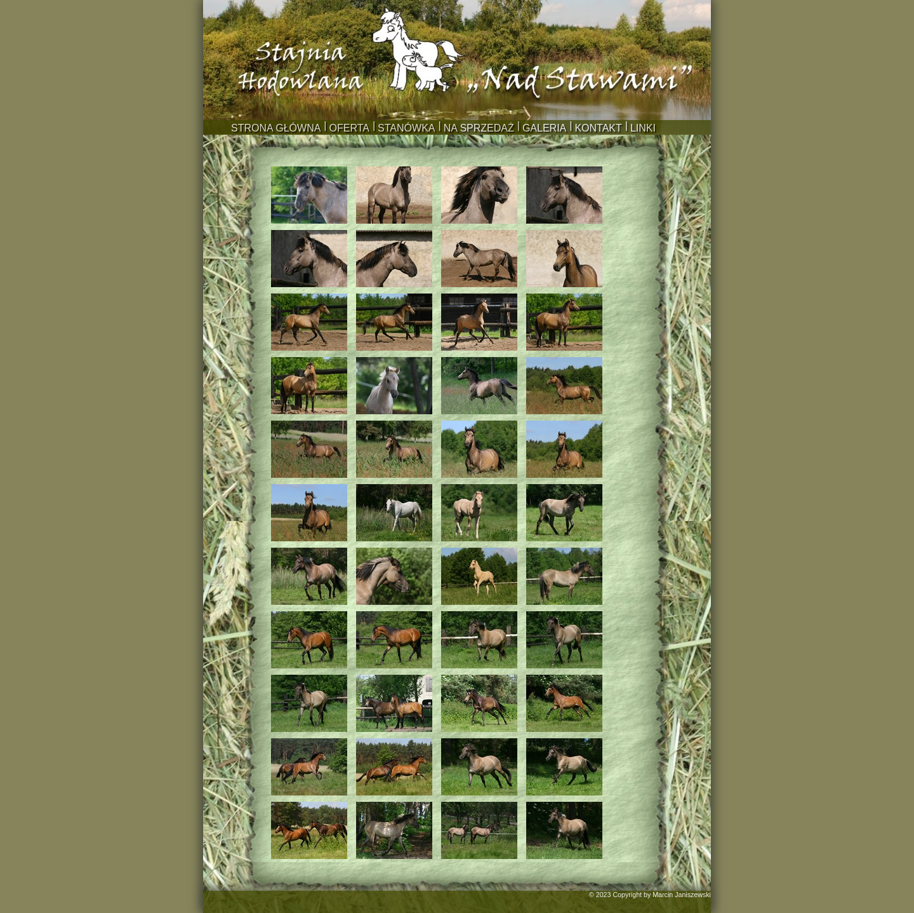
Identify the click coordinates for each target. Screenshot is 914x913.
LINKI (643, 128)
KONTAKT (597, 128)
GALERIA (544, 128)
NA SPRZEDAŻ (479, 128)
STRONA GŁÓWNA (276, 128)
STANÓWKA (406, 128)
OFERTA (349, 128)
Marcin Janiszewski (681, 894)
